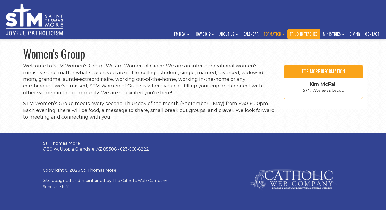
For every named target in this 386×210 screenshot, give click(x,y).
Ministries (333, 34)
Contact (372, 34)
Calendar (251, 34)
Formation (274, 34)
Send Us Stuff (55, 186)
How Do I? (204, 34)
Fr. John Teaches (304, 34)
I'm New (181, 34)
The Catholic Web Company (140, 180)
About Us (228, 34)
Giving (355, 34)
